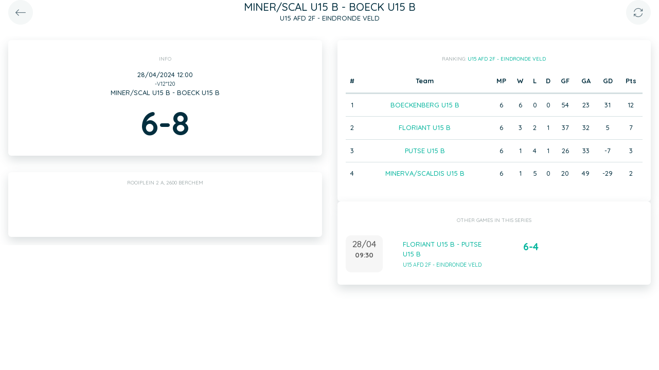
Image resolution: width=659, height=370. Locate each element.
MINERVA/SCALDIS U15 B (425, 173)
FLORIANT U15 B (425, 127)
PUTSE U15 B (425, 150)
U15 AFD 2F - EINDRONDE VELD (507, 58)
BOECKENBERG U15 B (424, 105)
